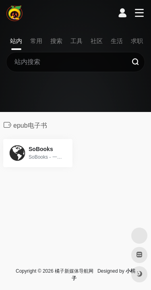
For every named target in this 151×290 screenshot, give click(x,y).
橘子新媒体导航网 (74, 271)
